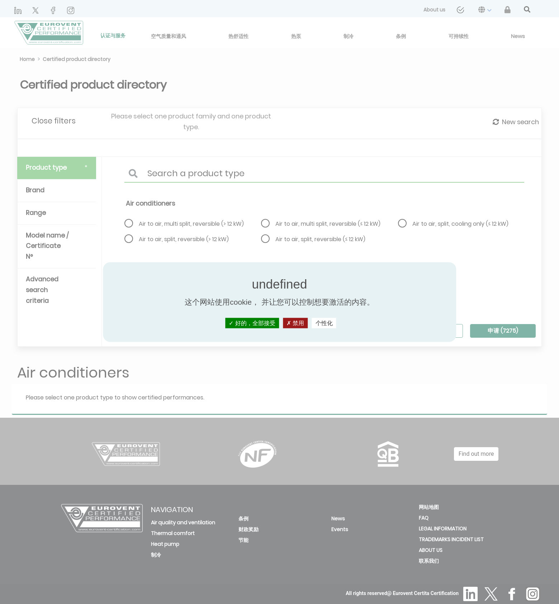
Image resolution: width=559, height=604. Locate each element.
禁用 (295, 323)
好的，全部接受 (252, 323)
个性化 (324, 323)
